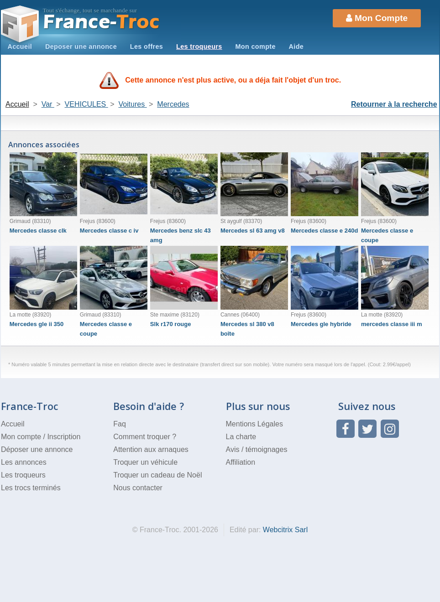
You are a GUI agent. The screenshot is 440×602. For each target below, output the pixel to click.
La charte (241, 437)
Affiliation (241, 462)
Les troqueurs (199, 46)
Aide (296, 46)
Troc (101, 22)
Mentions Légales (254, 424)
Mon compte (255, 46)
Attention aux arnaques (151, 449)
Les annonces (24, 462)
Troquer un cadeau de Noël (157, 475)
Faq (119, 424)
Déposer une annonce (37, 449)
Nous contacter (137, 488)
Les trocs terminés (31, 488)
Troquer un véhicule (145, 462)
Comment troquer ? (144, 437)
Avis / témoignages (257, 449)
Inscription (63, 437)
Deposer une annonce (81, 46)
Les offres (146, 46)
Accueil (19, 46)
